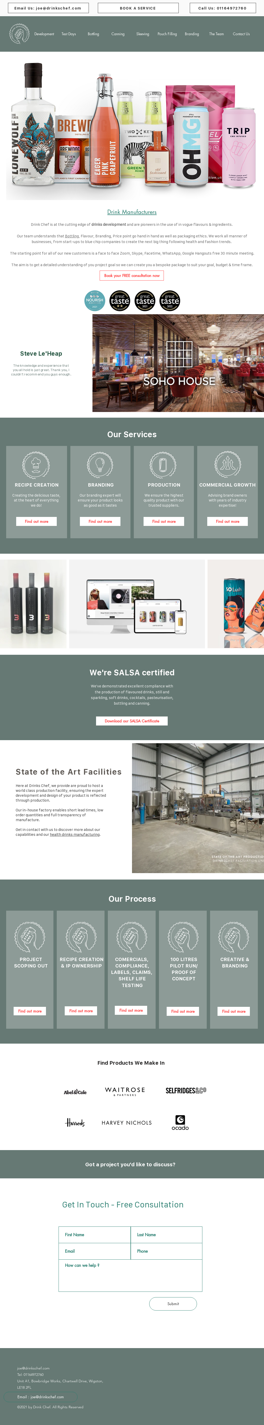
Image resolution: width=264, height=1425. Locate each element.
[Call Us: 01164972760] (223, 8)
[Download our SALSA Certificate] (132, 720)
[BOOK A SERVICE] (138, 8)
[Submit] (173, 1304)
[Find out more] (36, 521)
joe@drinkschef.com (33, 1368)
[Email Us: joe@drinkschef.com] (48, 8)
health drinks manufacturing (75, 834)
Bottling (72, 236)
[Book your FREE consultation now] (132, 276)
